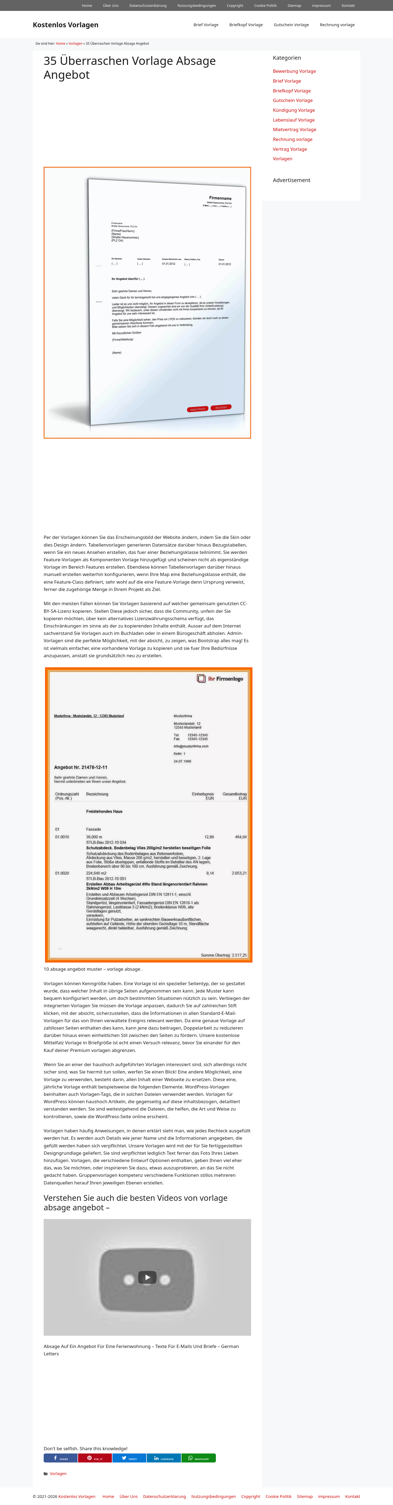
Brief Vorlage (205, 24)
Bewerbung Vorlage (294, 71)
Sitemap (294, 5)
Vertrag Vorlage (290, 149)
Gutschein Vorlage (291, 24)
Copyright (235, 5)
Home (87, 5)
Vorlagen (75, 43)
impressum (321, 5)
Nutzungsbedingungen (196, 5)
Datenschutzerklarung (148, 5)
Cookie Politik (265, 5)
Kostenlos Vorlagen (66, 24)
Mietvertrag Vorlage (294, 129)
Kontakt (348, 5)
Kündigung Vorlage (294, 110)
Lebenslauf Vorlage (294, 120)
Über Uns (110, 5)
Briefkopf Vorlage (246, 24)
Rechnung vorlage (337, 24)
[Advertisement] (147, 119)
